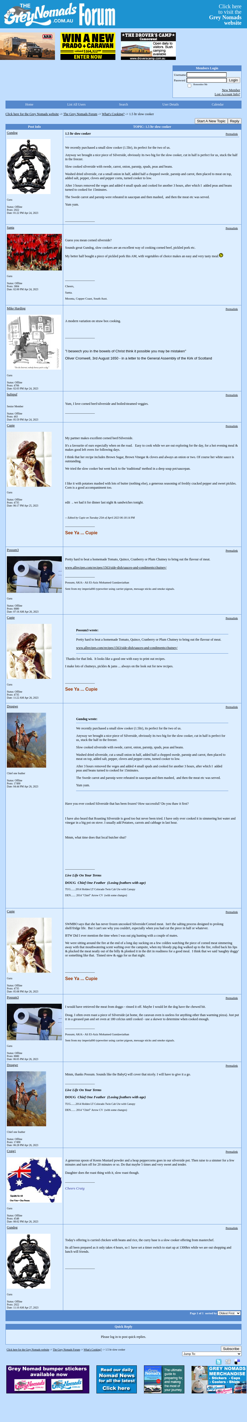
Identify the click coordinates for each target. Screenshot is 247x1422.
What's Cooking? (113, 114)
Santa (10, 227)
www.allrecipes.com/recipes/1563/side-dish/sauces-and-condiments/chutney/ (115, 567)
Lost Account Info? (227, 94)
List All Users (76, 104)
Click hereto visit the (225, 14)
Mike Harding (16, 308)
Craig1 (11, 1151)
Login (233, 80)
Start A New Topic (211, 121)
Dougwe (12, 706)
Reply (234, 121)
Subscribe (231, 1349)
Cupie (11, 425)
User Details (170, 104)
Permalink (232, 133)
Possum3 (13, 550)
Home (29, 104)
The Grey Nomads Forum (80, 114)
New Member (231, 90)
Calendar (218, 104)
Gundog (12, 133)
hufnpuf (12, 394)
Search (123, 104)
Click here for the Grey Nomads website (32, 114)
